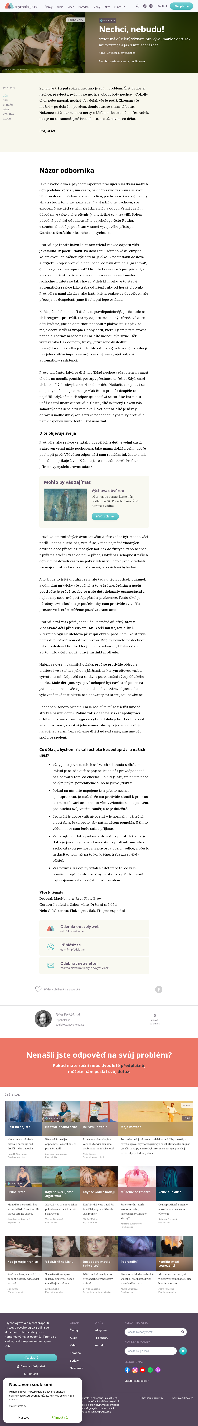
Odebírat (183, 1351)
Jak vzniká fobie (95, 1127)
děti (5, 100)
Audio (60, 7)
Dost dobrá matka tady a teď (97, 1263)
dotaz (123, 1071)
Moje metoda (131, 1127)
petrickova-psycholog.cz (69, 1024)
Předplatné (182, 6)
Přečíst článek (105, 516)
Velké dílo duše (169, 1192)
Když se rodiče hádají (99, 1192)
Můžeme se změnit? (136, 1192)
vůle (6, 109)
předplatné (132, 1065)
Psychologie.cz (21, 6)
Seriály (96, 7)
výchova (8, 114)
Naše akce (76, 1368)
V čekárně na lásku (59, 1262)
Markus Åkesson (19, 69)
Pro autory (101, 1338)
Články (48, 7)
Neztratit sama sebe (61, 1127)
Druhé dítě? (16, 1192)
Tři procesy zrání (111, 910)
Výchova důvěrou (108, 490)
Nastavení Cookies (182, 1398)
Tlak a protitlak (82, 910)
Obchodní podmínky (151, 1398)
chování (8, 105)
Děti (5, 96)
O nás (117, 7)
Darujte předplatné (30, 1366)
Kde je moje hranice (23, 1262)
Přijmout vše (60, 1417)
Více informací (17, 1406)
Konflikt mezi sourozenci (168, 1263)
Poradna (83, 7)
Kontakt (100, 1345)
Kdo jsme (101, 1330)
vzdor (7, 118)
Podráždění (129, 1262)
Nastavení (25, 1417)
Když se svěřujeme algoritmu (59, 1194)
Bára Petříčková (67, 1015)
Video (71, 7)
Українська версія (137, 1381)
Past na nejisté (19, 1127)
